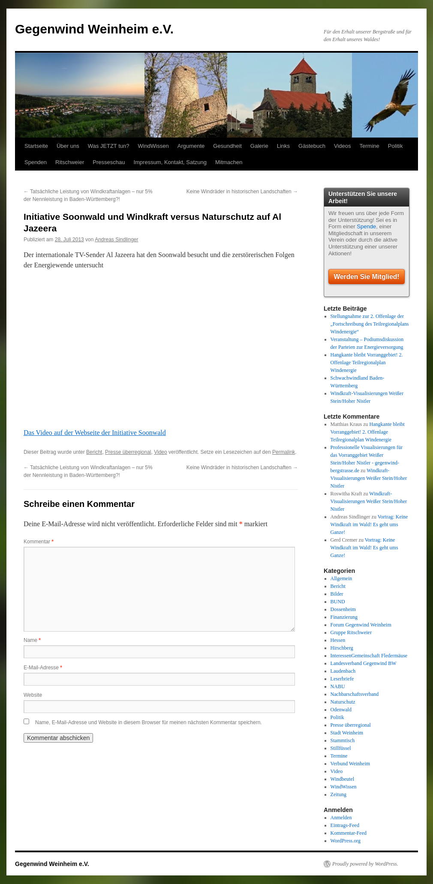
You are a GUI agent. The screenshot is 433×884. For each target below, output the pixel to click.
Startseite (36, 146)
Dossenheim (343, 609)
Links (283, 146)
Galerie (259, 146)
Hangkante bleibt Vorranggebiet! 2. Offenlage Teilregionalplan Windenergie (367, 362)
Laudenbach (343, 671)
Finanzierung (344, 617)
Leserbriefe (342, 679)
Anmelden (341, 818)
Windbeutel (343, 779)
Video (160, 452)
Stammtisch (343, 740)
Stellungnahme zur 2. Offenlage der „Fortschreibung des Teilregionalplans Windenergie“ (370, 324)
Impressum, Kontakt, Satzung (170, 162)
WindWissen (153, 146)
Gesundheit (227, 146)
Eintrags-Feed (345, 825)
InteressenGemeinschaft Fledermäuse (369, 656)
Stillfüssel (341, 748)
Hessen (338, 640)
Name (32, 640)
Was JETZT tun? (108, 146)
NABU (338, 686)
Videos (342, 146)
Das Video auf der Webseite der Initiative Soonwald (95, 432)
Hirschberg (342, 648)
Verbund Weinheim (350, 764)
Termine (369, 146)
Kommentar (39, 542)
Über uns (68, 146)
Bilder (337, 594)
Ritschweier (69, 162)
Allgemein (341, 578)
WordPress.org (346, 841)
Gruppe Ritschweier (351, 632)
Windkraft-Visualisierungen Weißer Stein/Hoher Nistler (369, 478)
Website (33, 695)
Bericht (94, 452)
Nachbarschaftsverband (355, 694)
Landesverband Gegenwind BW (364, 663)
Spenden (35, 162)
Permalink (283, 452)
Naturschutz (343, 702)
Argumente (191, 146)
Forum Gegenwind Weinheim (361, 625)
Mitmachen (229, 162)
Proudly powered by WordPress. (365, 864)
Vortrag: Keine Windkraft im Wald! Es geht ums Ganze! (369, 524)
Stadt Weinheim (347, 733)
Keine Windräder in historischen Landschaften (242, 192)
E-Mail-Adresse (43, 668)
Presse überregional (128, 452)
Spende (366, 226)
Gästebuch (311, 146)
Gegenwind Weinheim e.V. (94, 29)
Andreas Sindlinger (116, 240)
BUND (338, 602)
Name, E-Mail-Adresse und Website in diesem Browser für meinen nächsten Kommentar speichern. (148, 722)
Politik (395, 146)
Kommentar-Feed (349, 833)
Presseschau (109, 162)
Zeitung (338, 794)
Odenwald (341, 710)
